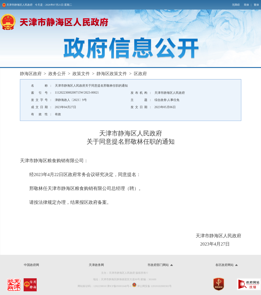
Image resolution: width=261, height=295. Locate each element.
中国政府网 (31, 265)
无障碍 (236, 4)
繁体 (256, 4)
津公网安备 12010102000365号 (152, 285)
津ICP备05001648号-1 (119, 286)
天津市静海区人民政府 (17, 5)
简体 (246, 4)
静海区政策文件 (112, 73)
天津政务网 (96, 265)
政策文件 (81, 73)
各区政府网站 (224, 265)
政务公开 (57, 73)
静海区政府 (31, 73)
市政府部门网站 (158, 265)
